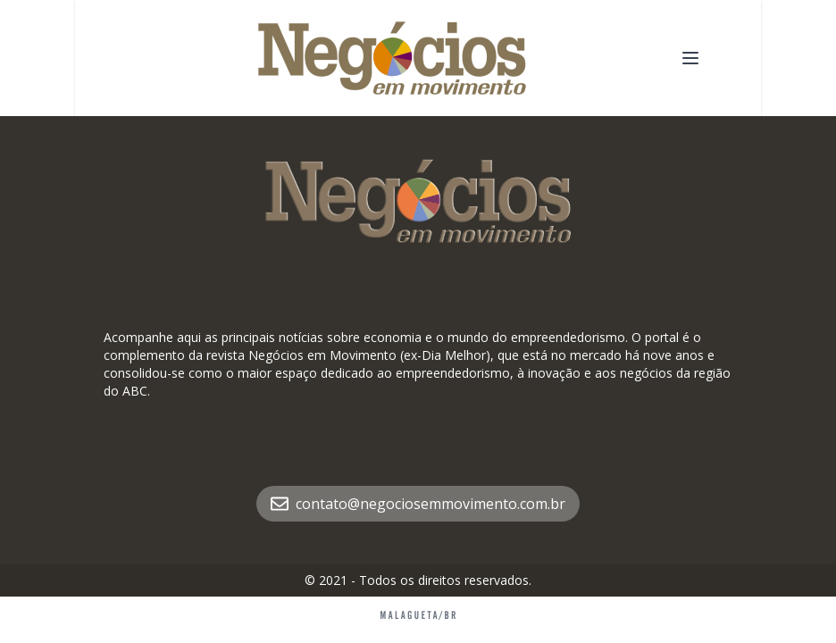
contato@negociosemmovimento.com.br (418, 504)
